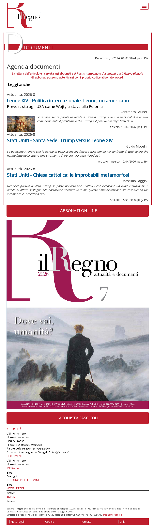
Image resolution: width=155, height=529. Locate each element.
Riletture (24, 445)
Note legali (16, 521)
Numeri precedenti (18, 437)
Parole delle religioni (28, 448)
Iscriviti (11, 493)
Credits (86, 521)
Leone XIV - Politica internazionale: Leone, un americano (68, 100)
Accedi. (119, 77)
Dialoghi (12, 476)
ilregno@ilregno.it (112, 514)
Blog (9, 472)
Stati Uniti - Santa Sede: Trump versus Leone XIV (60, 140)
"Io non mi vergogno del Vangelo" (37, 452)
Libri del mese (15, 441)
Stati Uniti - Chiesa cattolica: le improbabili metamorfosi (68, 175)
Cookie (49, 521)
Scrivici (11, 501)
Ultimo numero (16, 433)
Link (121, 521)
